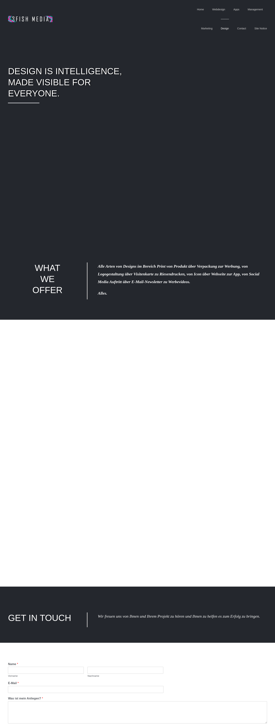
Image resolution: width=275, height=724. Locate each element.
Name (13, 664)
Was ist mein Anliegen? (25, 698)
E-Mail (13, 683)
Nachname (93, 676)
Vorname (13, 676)
